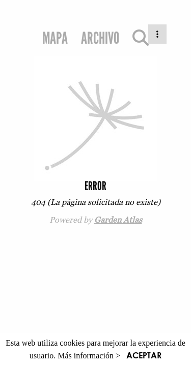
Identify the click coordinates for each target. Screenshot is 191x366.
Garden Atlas (118, 219)
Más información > (89, 355)
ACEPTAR (143, 355)
